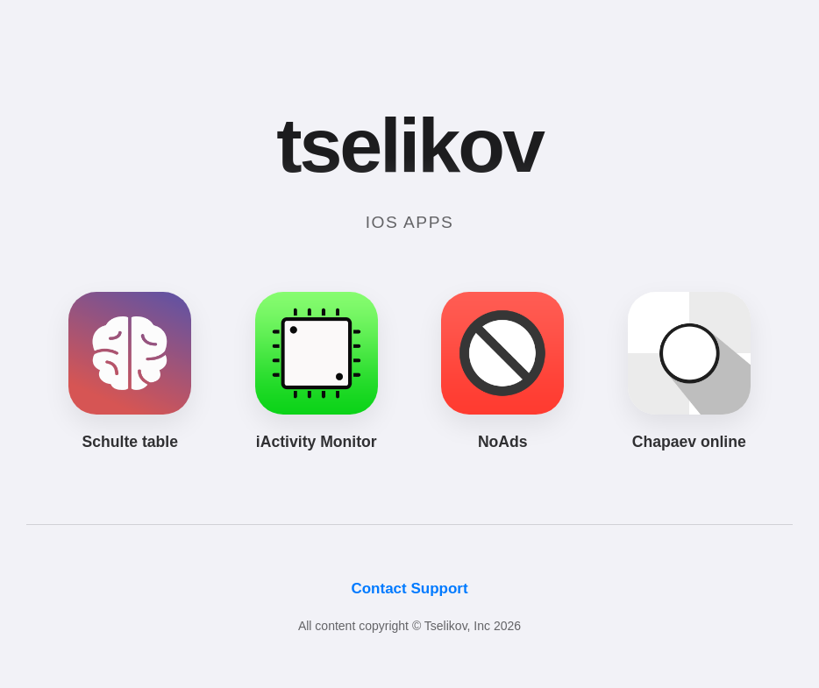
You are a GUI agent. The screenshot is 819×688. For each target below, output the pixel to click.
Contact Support (409, 588)
